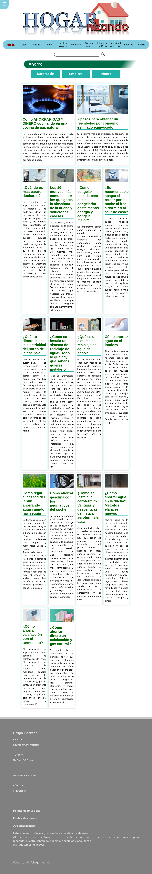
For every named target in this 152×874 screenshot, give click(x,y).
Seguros (128, 44)
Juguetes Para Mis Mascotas (26, 744)
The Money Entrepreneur (24, 775)
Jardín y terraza (63, 45)
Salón (23, 44)
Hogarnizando (19, 790)
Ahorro (141, 44)
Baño (50, 44)
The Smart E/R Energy (23, 760)
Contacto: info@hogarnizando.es (33, 862)
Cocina (36, 44)
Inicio (10, 45)
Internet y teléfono (102, 45)
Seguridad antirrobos (115, 45)
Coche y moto (89, 45)
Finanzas (76, 44)
